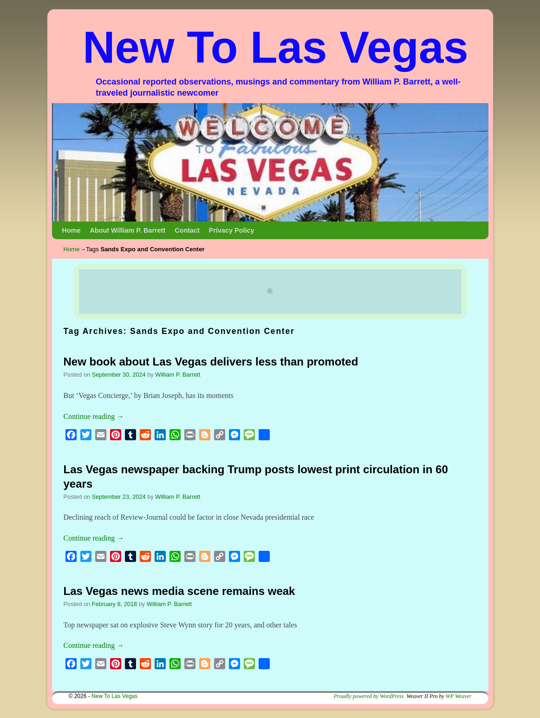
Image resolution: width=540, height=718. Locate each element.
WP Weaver (459, 696)
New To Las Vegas (275, 47)
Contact (187, 230)
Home (71, 230)
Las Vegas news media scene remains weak (179, 591)
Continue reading (94, 416)
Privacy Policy (231, 230)
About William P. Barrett (127, 230)
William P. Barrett (177, 374)
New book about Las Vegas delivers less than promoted (211, 361)
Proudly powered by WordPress (369, 696)
